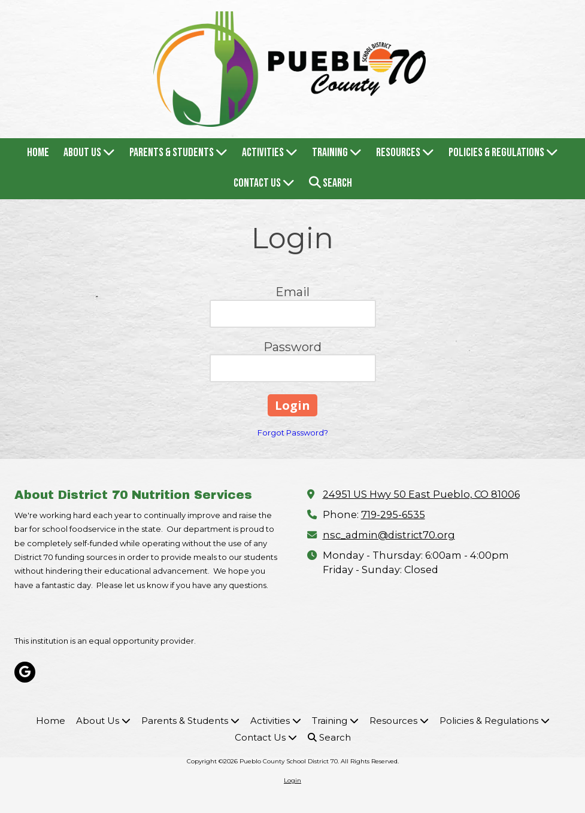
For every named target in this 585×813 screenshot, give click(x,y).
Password (292, 347)
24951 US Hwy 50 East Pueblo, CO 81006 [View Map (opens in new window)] (421, 494)
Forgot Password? (292, 432)
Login (292, 780)
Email (292, 292)
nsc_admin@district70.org (389, 535)
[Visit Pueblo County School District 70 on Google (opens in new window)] (24, 672)
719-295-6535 (393, 514)
